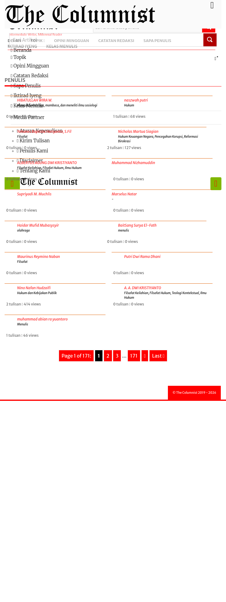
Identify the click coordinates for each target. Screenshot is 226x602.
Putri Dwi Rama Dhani (142, 256)
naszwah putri (136, 100)
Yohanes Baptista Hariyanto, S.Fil (44, 131)
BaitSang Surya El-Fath (137, 225)
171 (134, 356)
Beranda (21, 50)
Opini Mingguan (30, 66)
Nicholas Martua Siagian (138, 131)
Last (158, 356)
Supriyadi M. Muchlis (34, 194)
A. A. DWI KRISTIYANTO (142, 288)
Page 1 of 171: (76, 356)
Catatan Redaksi (29, 76)
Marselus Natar (124, 194)
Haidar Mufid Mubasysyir (38, 225)
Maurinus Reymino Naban (38, 256)
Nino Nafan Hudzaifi (33, 288)
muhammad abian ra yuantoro (42, 319)
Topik (114, 57)
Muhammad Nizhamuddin (133, 162)
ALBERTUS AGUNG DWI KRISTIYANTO (47, 162)
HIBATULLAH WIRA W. (34, 100)
